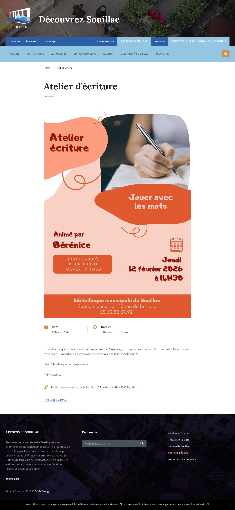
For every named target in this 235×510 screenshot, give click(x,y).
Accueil (14, 53)
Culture (49, 96)
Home (47, 68)
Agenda (108, 53)
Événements (64, 68)
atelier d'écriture (56, 399)
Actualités (59, 53)
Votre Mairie (35, 54)
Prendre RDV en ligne (134, 41)
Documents (32, 41)
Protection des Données (182, 459)
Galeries (15, 41)
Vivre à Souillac (85, 54)
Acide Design (42, 491)
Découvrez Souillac (79, 19)
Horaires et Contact (179, 433)
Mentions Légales (178, 452)
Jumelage (50, 41)
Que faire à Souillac (134, 54)
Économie (162, 54)
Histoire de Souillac (178, 446)
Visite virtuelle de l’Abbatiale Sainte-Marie (198, 41)
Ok (207, 504)
